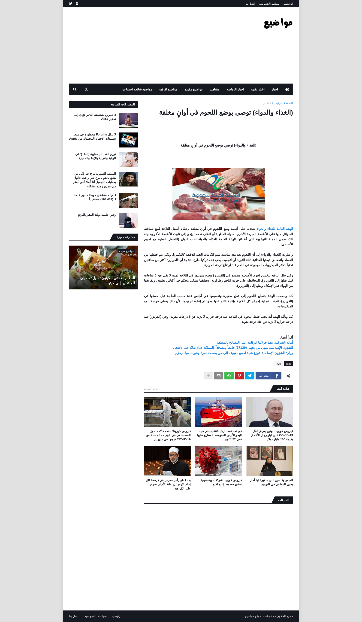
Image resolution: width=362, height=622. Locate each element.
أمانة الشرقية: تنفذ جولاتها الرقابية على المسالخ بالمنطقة (255, 342)
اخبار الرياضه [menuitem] (235, 89)
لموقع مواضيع (254, 616)
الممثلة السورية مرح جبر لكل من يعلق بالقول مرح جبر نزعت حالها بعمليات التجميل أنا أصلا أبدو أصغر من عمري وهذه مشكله (94, 180)
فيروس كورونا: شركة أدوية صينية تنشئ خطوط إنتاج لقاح (221, 482)
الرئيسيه (288, 3)
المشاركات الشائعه (123, 104)
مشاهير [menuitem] (215, 89)
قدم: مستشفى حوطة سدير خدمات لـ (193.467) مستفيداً (94, 197)
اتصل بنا (249, 3)
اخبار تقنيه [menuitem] (258, 89)
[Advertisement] (153, 45)
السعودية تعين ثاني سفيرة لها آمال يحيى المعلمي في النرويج (271, 482)
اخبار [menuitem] (275, 89)
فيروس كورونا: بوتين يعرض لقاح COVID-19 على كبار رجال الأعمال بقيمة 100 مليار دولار (271, 435)
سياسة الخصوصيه (269, 3)
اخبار (266, 103)
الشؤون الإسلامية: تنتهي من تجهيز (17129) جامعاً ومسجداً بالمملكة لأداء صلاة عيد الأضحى (233, 347)
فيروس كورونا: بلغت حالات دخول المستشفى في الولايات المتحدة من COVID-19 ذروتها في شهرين (168, 435)
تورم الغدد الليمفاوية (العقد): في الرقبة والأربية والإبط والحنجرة (95, 156)
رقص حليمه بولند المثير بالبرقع (97, 214)
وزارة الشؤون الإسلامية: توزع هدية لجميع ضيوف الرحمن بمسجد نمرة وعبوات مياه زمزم (234, 353)
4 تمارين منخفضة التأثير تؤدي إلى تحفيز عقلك (95, 117)
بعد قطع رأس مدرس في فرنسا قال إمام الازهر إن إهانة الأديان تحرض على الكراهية (168, 484)
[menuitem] (287, 89)
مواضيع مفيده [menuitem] (193, 89)
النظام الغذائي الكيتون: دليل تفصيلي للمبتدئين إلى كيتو (107, 280)
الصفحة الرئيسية (282, 103)
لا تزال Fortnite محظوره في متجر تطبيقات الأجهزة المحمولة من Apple (92, 136)
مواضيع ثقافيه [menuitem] (168, 89)
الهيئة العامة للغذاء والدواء (275, 229)
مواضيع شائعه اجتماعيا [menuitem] (137, 89)
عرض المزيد (151, 388)
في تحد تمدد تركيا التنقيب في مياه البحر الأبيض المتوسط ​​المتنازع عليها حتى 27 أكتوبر (219, 435)
